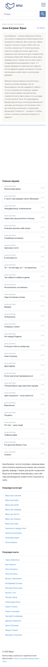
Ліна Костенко (11, 574)
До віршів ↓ (41, 28)
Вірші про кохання (13, 495)
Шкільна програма (13, 533)
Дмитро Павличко (13, 621)
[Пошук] (20, 14)
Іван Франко (10, 564)
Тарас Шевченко (12, 560)
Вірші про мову (11, 524)
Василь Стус (10, 593)
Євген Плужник (12, 625)
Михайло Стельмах (13, 635)
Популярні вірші (12, 538)
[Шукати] (43, 14)
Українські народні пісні (15, 528)
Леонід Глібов (11, 597)
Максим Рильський (13, 588)
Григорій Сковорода (14, 616)
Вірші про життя (12, 514)
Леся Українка (11, 569)
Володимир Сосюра (13, 583)
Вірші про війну (12, 500)
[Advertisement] (24, 153)
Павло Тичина (11, 607)
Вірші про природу (13, 509)
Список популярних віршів (24, 659)
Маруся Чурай (11, 630)
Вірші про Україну (13, 519)
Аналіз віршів (11, 542)
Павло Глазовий (12, 611)
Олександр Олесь (13, 602)
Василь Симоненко (13, 578)
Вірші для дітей (12, 505)
